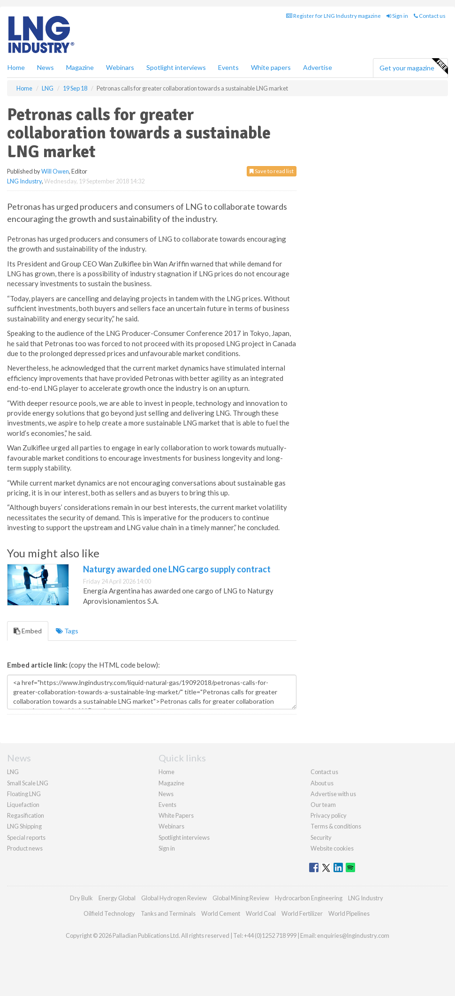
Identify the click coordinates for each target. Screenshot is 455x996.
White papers (271, 67)
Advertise (317, 67)
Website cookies (332, 848)
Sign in (397, 16)
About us (322, 783)
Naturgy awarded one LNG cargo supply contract (177, 569)
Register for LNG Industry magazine (333, 16)
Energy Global (117, 898)
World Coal (261, 913)
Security (321, 837)
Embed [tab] (28, 631)
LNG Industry (24, 181)
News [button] (45, 67)
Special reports (26, 837)
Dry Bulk (81, 898)
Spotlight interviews (176, 67)
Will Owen (55, 171)
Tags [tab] (67, 631)
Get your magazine (413, 67)
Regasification (25, 815)
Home (16, 67)
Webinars (120, 67)
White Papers (176, 815)
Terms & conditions (336, 826)
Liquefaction (23, 804)
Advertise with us (333, 794)
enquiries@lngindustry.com (353, 935)
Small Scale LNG (27, 783)
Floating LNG (24, 794)
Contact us (430, 16)
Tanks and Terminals (168, 913)
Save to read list (272, 171)
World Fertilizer (302, 913)
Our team (323, 804)
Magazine (80, 67)
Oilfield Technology (109, 913)
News (166, 794)
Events (228, 67)
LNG (13, 772)
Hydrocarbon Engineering (308, 898)
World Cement (220, 913)
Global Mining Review (240, 898)
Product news (25, 848)
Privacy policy (329, 815)
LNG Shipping (24, 826)
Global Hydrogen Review (174, 898)
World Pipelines (349, 913)
